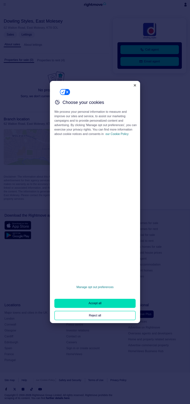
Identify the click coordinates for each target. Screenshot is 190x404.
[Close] (135, 85)
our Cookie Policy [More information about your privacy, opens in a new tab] (117, 134)
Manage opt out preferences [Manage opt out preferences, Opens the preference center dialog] (95, 287)
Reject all (95, 315)
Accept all (95, 303)
